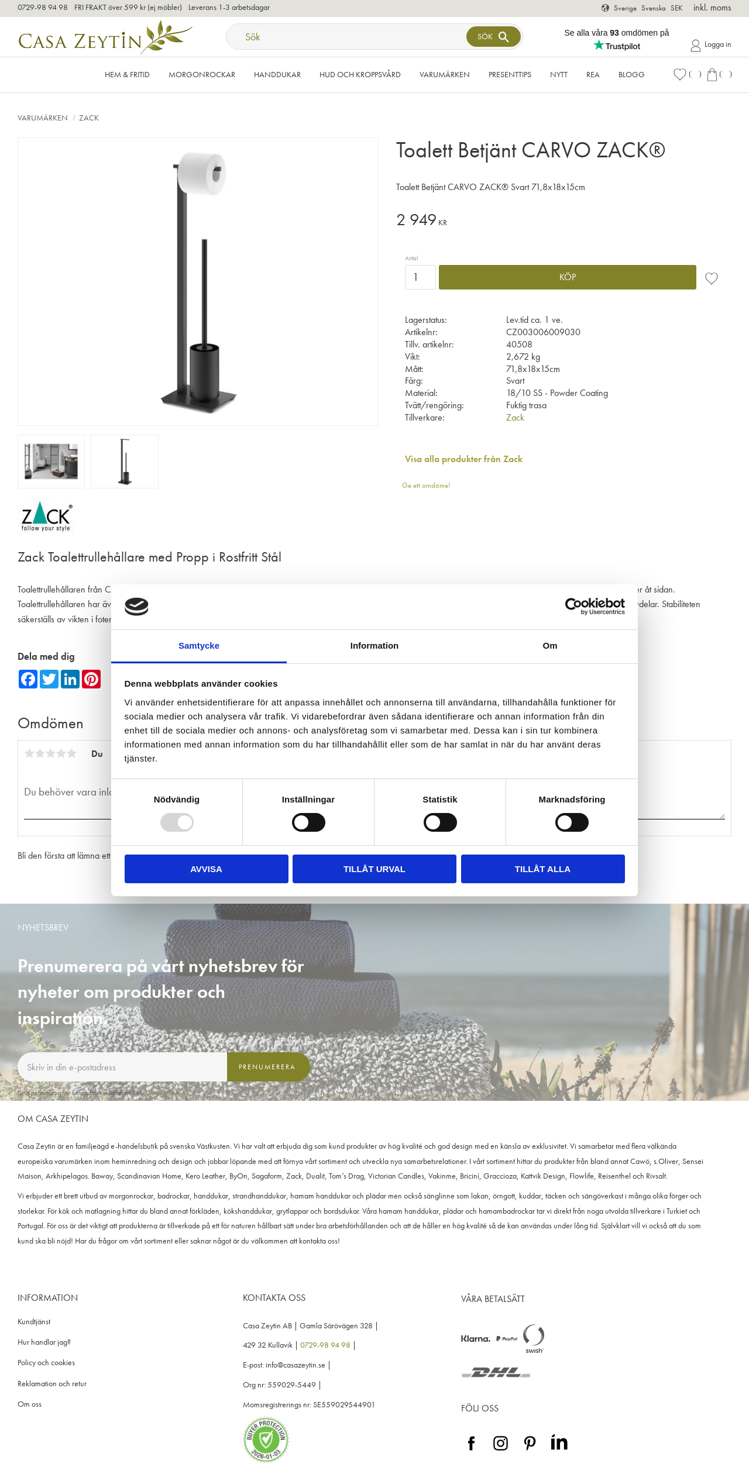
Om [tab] (549, 645)
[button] (687, 74)
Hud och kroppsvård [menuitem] (360, 74)
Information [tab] (375, 645)
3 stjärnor (50, 753)
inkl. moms (712, 7)
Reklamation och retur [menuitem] (52, 1384)
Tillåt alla (543, 869)
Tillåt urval (374, 869)
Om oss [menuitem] (30, 1404)
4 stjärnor (61, 753)
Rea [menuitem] (593, 74)
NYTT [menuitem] (559, 74)
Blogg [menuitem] (632, 74)
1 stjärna (29, 753)
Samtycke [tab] (198, 645)
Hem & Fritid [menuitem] (127, 74)
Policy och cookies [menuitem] (46, 1363)
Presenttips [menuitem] (510, 74)
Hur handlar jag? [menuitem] (44, 1342)
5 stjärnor (71, 753)
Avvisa (206, 869)
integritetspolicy (165, 1093)
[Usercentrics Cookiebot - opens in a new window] (574, 606)
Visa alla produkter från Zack (464, 459)
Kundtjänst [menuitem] (34, 1322)
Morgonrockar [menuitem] (202, 74)
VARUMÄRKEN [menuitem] (445, 74)
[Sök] (493, 36)
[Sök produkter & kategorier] (347, 36)
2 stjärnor (40, 753)
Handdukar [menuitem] (277, 74)
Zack (515, 417)
